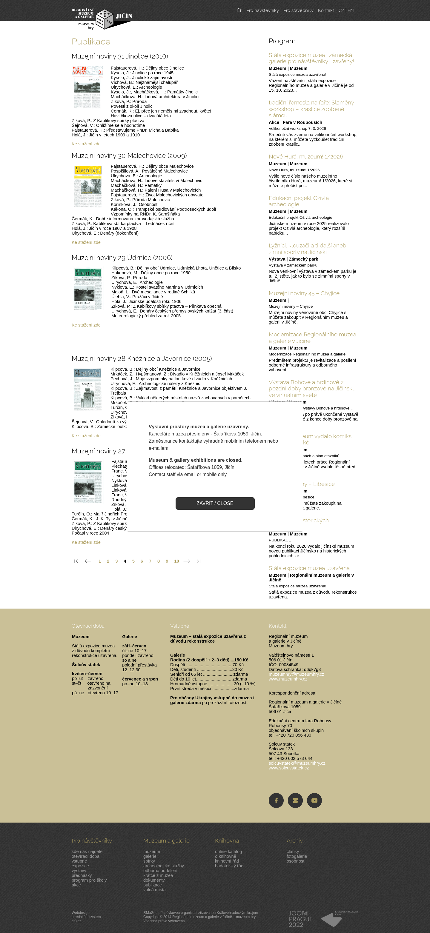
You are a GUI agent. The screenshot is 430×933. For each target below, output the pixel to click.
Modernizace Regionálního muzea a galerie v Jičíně (312, 337)
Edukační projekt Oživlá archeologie (299, 201)
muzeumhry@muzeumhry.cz (296, 674)
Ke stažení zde (86, 143)
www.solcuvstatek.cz (289, 768)
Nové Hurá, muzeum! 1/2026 (306, 156)
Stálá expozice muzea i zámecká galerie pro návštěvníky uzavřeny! (311, 58)
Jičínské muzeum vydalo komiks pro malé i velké (310, 439)
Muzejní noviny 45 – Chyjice (304, 293)
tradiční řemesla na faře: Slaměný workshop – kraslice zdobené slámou (311, 108)
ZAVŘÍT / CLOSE (215, 503)
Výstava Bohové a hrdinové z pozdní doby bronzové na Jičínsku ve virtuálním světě (312, 388)
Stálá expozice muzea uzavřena (309, 568)
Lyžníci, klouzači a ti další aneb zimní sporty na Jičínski (307, 248)
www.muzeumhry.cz (288, 679)
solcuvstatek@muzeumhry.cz (297, 763)
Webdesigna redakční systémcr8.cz (86, 917)
